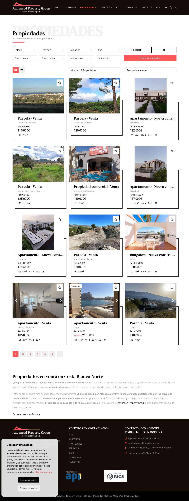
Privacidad (98, 496)
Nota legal (87, 496)
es (158, 7)
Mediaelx (136, 496)
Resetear (136, 49)
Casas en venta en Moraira (26, 414)
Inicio (58, 7)
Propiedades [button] (88, 7)
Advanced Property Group (131, 403)
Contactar (131, 7)
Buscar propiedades (150, 58)
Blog (119, 7)
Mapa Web (118, 496)
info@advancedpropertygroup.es (142, 443)
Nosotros (70, 7)
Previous (16, 95)
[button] (94, 70)
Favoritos (146, 7)
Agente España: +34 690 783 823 (142, 438)
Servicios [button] (106, 7)
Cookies (108, 496)
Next (60, 95)
